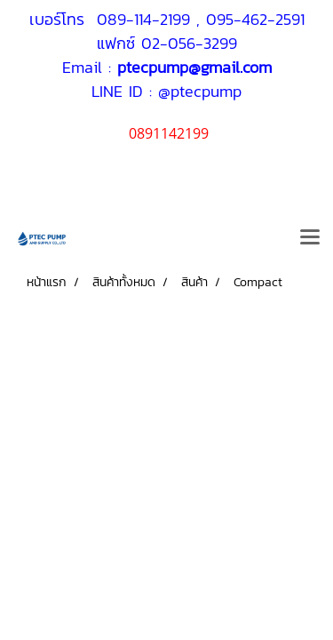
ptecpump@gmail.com (194, 67)
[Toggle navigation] (309, 238)
